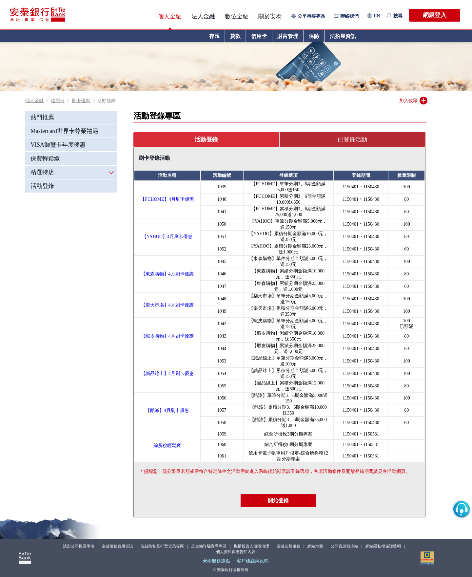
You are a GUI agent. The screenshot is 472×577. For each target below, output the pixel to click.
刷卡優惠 (81, 100)
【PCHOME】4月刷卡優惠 (167, 199)
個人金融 (170, 16)
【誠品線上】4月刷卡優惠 (167, 373)
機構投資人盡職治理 (251, 546)
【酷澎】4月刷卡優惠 (167, 410)
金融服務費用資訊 (117, 546)
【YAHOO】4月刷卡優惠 (167, 236)
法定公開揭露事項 (78, 546)
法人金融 (203, 16)
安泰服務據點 (216, 560)
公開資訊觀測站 (344, 546)
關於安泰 (270, 16)
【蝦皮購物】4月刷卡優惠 (167, 336)
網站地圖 (315, 546)
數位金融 (236, 16)
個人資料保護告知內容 (235, 551)
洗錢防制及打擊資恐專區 (162, 546)
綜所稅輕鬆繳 (167, 445)
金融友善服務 (288, 546)
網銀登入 (434, 15)
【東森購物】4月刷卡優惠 (167, 273)
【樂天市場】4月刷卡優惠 (167, 305)
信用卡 (58, 100)
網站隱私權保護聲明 (383, 546)
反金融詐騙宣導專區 (208, 546)
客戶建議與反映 (253, 560)
